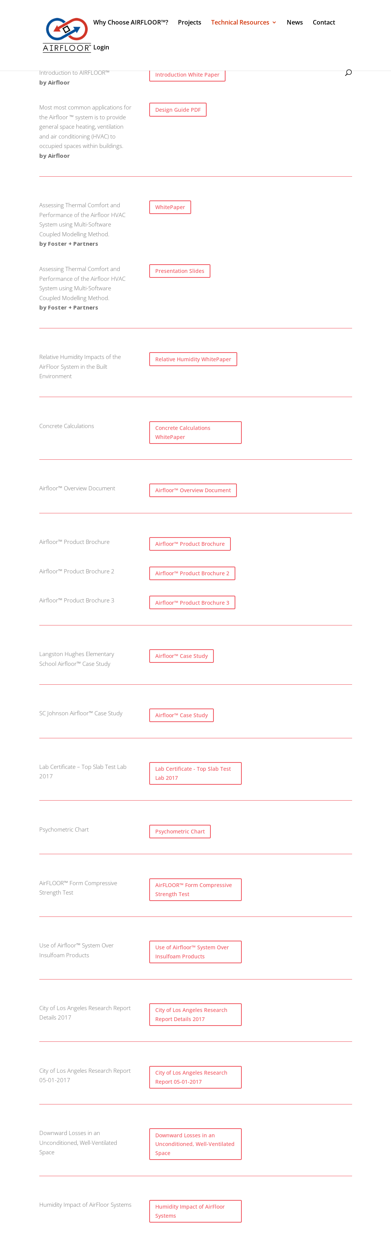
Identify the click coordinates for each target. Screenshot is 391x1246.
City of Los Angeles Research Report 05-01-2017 (191, 1077)
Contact (324, 23)
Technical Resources (240, 23)
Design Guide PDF (178, 109)
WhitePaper (170, 207)
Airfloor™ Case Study (181, 655)
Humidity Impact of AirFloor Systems (190, 1211)
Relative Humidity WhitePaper (193, 359)
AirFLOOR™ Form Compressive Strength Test (193, 889)
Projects (189, 23)
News (295, 23)
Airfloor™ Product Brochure (190, 543)
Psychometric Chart (180, 831)
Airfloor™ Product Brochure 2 (192, 573)
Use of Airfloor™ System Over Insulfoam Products (192, 952)
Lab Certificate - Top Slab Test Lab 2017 (193, 773)
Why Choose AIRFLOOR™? (130, 23)
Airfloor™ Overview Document (193, 490)
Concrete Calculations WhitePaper (182, 432)
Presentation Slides (179, 270)
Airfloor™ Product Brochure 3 (192, 602)
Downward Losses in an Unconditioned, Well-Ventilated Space (195, 1144)
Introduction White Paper (187, 74)
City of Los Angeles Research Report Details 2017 (191, 1014)
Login (101, 48)
